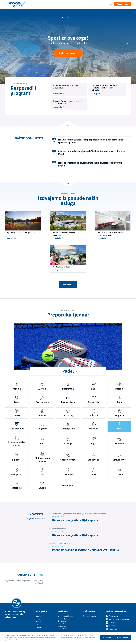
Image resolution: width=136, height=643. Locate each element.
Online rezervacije (89, 616)
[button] (63, 17)
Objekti (33, 4)
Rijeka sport (113, 616)
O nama (73, 4)
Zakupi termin (122, 4)
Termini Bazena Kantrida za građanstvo (63, 621)
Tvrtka (38, 624)
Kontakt (82, 4)
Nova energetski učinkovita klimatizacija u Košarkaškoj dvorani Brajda (90, 164)
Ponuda (42, 4)
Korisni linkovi (63, 629)
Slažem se (107, 637)
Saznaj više (57, 94)
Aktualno (63, 4)
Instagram (113, 622)
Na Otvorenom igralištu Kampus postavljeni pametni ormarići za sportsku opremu (90, 141)
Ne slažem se (122, 637)
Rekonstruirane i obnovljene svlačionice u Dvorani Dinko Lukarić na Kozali (91, 153)
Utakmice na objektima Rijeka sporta (75, 520)
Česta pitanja (62, 626)
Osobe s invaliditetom (66, 616)
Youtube (112, 626)
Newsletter (113, 629)
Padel (68, 371)
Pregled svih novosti (34, 519)
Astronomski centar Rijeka (119, 619)
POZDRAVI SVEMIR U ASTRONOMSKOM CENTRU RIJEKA (85, 550)
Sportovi (52, 4)
